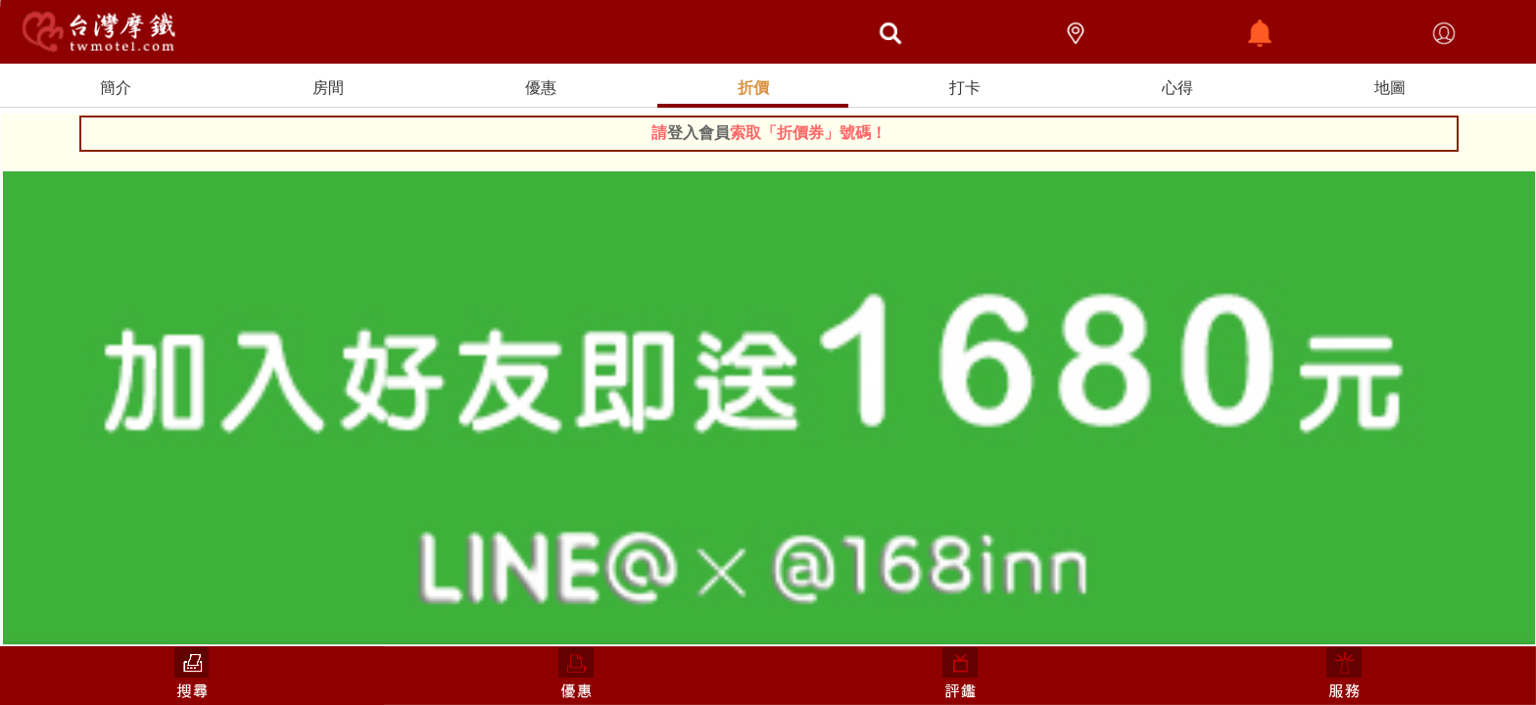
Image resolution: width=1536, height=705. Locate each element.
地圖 (1390, 87)
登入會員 (698, 132)
